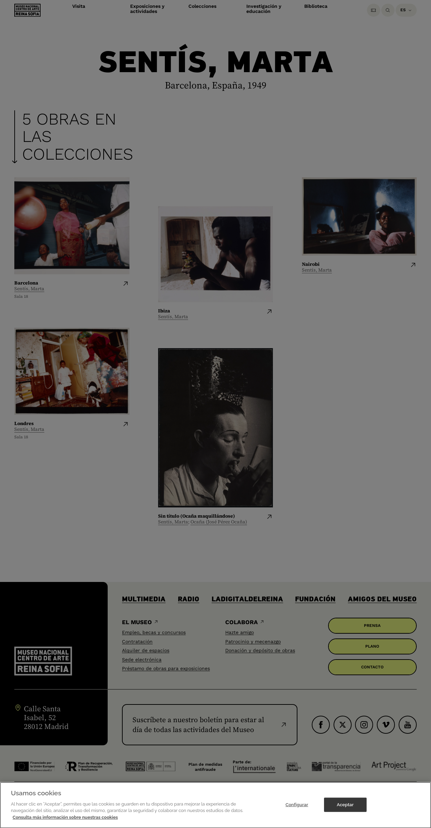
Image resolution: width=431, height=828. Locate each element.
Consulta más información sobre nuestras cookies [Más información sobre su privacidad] (65, 825)
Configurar (297, 812)
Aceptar (345, 812)
